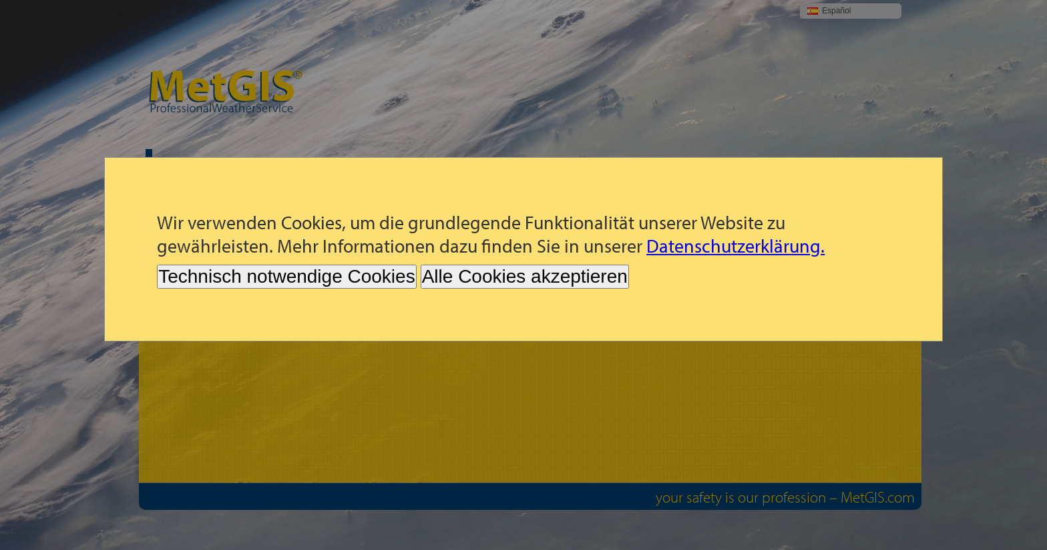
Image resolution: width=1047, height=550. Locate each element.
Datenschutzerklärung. (735, 245)
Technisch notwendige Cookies (286, 276)
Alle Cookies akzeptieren (525, 276)
